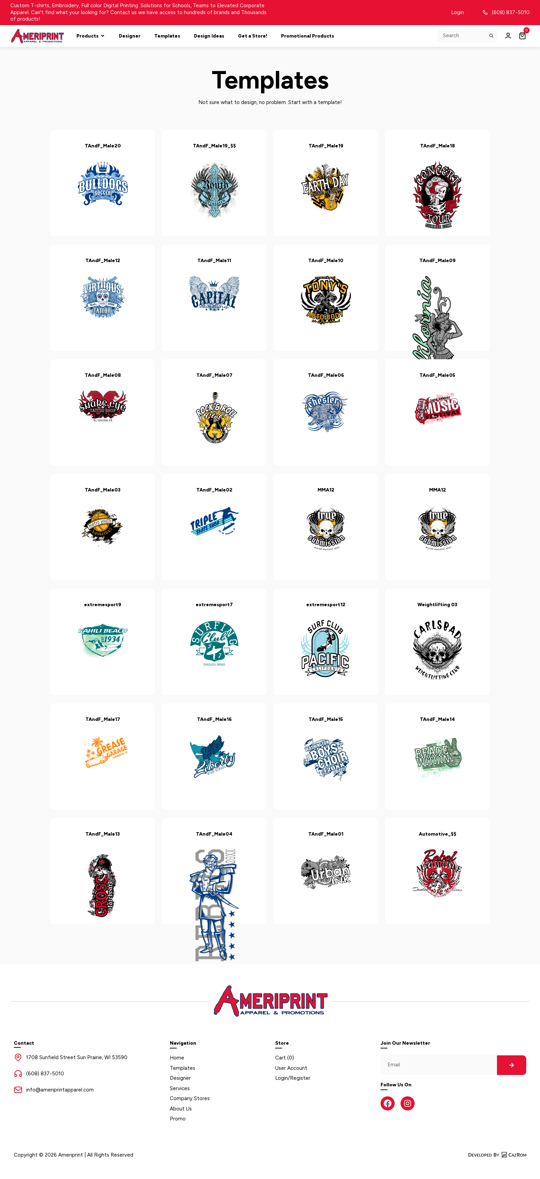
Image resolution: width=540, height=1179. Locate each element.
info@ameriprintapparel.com (60, 1090)
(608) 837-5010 (511, 12)
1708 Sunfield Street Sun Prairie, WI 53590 (76, 1057)
